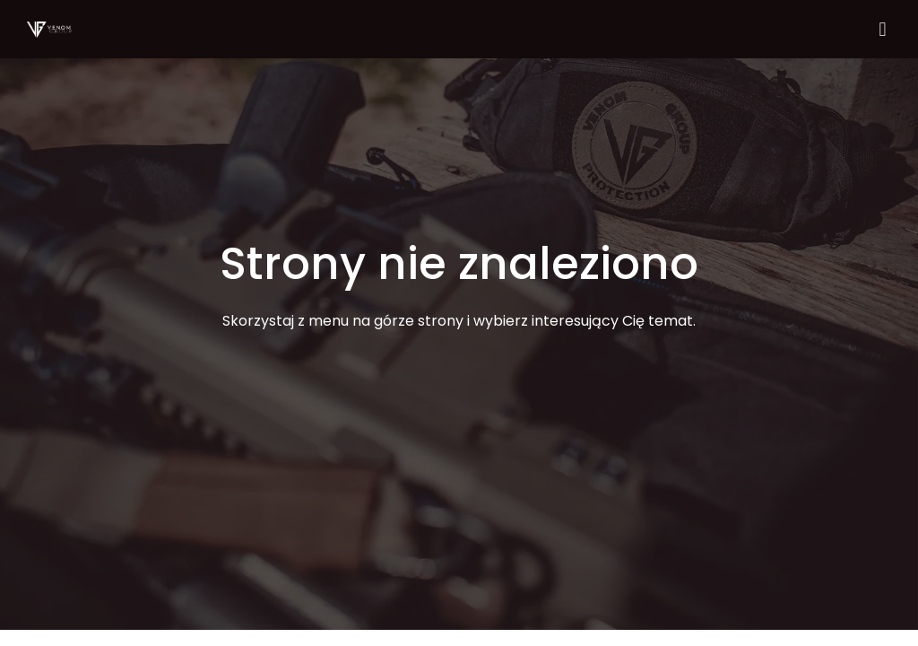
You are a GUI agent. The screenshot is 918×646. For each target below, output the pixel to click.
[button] (882, 29)
